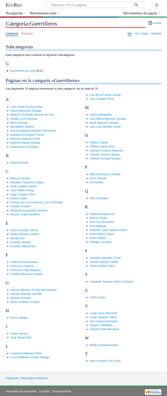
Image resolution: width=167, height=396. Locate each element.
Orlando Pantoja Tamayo (105, 158)
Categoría (12, 378)
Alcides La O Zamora (23, 118)
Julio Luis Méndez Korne (105, 126)
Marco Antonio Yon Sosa (105, 360)
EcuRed (14, 5)
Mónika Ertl (17, 238)
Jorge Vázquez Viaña (102, 317)
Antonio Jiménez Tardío (25, 138)
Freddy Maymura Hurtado (26, 274)
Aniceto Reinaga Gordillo (26, 293)
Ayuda (157, 22)
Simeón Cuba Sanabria (25, 214)
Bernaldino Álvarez (22, 126)
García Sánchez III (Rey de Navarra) (33, 289)
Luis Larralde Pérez (101, 98)
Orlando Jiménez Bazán (104, 154)
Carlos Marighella (100, 114)
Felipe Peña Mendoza (24, 261)
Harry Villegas (19, 317)
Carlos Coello (18, 198)
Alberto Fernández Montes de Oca (32, 114)
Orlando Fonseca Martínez (106, 150)
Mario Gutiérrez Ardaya (25, 301)
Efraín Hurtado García (24, 230)
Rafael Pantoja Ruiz (102, 214)
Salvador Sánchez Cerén (105, 257)
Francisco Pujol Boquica (25, 270)
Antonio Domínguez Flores (27, 134)
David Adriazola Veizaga (25, 110)
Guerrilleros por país (23, 70)
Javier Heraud (19, 333)
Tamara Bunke (19, 162)
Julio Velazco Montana (103, 321)
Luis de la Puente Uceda (105, 94)
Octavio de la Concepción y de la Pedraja (36, 202)
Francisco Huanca (21, 265)
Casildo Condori (20, 206)
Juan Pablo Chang (22, 190)
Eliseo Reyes (97, 237)
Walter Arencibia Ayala (103, 344)
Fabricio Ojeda (98, 142)
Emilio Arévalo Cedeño (24, 234)
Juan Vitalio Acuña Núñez (26, 106)
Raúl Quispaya (98, 198)
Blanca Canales (20, 178)
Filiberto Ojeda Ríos (102, 146)
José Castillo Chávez (23, 186)
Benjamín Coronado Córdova (28, 210)
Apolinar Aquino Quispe (25, 142)
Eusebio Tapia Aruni (23, 246)
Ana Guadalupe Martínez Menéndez (33, 130)
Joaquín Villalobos (101, 325)
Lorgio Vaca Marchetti (103, 313)
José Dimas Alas (20, 337)
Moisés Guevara (20, 297)
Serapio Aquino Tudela (103, 261)
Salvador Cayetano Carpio (27, 182)
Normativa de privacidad (21, 391)
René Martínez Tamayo (104, 122)
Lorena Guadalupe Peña (26, 353)
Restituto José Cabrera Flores (108, 230)
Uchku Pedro (97, 297)
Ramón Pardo (98, 217)
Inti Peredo (96, 182)
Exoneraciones (61, 391)
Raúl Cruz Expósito (101, 221)
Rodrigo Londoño (100, 242)
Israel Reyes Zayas (101, 233)
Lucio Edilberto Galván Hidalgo (30, 357)
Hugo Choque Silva (22, 194)
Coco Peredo (97, 178)
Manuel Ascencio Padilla (104, 174)
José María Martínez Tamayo (107, 118)
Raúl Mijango (97, 226)
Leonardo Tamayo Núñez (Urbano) (111, 281)
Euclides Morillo (20, 242)
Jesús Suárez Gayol (102, 265)
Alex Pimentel (19, 122)
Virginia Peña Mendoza (104, 329)
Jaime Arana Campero (24, 146)
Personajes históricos (34, 378)
